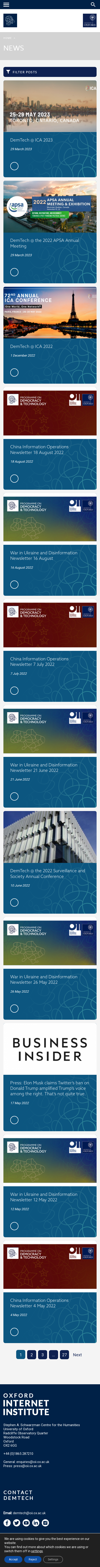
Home (7, 38)
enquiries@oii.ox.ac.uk (32, 1462)
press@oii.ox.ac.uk (27, 1466)
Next (77, 1354)
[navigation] (6, 5)
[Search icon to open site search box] (93, 4)
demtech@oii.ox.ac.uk (29, 1513)
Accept (13, 1559)
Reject (33, 1559)
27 (64, 1354)
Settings (53, 1559)
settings (37, 1551)
